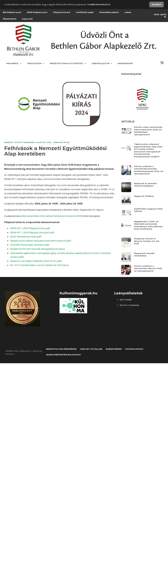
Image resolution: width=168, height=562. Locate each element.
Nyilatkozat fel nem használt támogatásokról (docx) (37, 248)
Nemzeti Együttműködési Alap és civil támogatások (37, 142)
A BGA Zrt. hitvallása (91, 349)
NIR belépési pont (12, 12)
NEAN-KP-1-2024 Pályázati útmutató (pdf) (32, 232)
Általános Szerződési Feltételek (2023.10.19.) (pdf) (36, 261)
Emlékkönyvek (125, 63)
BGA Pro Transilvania (129, 305)
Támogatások (35, 63)
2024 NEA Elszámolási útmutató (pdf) (29, 244)
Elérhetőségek (114, 349)
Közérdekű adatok (109, 12)
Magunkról (13, 63)
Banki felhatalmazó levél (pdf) (25, 236)
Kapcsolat (27, 19)
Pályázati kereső (61, 12)
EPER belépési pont (37, 12)
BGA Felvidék (126, 299)
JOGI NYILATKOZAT (134, 349)
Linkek (127, 12)
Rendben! (156, 4)
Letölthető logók (85, 12)
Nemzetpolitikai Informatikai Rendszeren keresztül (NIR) (52, 216)
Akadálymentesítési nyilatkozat (63, 355)
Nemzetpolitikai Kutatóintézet (68, 63)
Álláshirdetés (10, 19)
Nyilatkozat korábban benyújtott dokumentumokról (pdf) (40, 240)
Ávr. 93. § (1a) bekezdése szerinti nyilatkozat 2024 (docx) (39, 265)
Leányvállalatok (102, 63)
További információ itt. (99, 4)
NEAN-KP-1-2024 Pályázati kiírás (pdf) (30, 228)
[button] (162, 62)
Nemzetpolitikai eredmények (61, 349)
